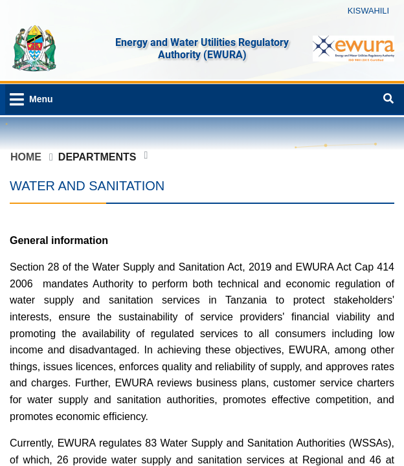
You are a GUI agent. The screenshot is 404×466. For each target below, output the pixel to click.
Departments (97, 156)
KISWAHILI (368, 11)
